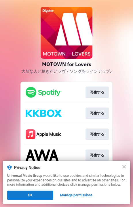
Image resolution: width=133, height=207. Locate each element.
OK (30, 195)
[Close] (124, 166)
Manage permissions (76, 195)
